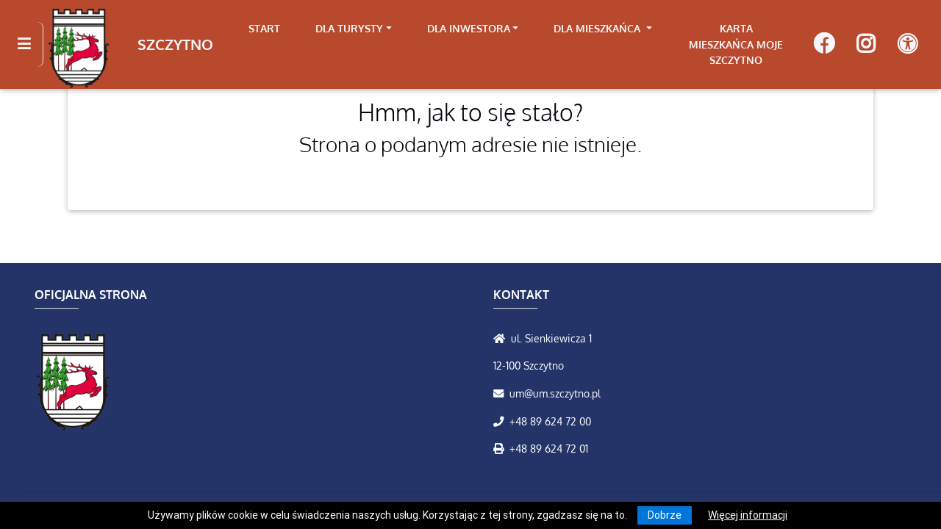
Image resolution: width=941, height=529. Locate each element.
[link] (354, 28)
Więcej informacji (747, 515)
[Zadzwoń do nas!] (501, 421)
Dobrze (664, 515)
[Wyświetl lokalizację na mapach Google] (502, 338)
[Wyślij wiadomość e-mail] (501, 393)
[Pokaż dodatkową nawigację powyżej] (907, 44)
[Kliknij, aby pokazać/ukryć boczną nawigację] (30, 44)
